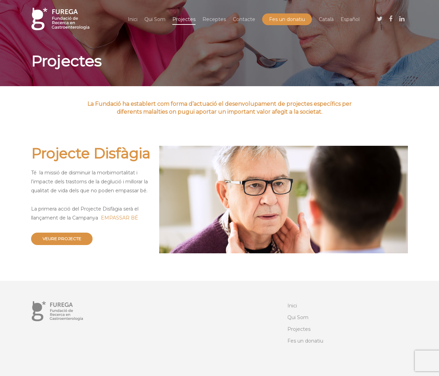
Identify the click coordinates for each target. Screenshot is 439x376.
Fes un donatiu (287, 19)
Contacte (244, 19)
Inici (132, 19)
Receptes (214, 19)
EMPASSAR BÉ (119, 218)
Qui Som (154, 19)
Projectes (183, 19)
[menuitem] (326, 19)
